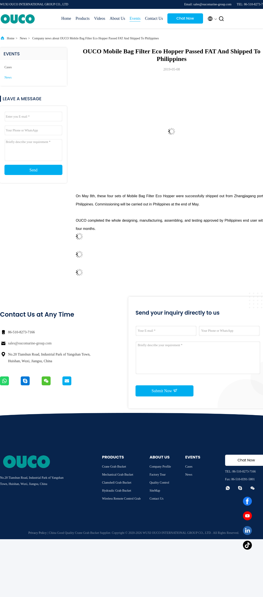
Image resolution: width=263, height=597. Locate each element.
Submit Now (164, 390)
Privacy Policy (37, 533)
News (23, 38)
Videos (99, 18)
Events (134, 18)
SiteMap (155, 490)
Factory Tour (158, 474)
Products (83, 18)
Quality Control (159, 482)
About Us (117, 18)
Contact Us (154, 18)
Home (66, 18)
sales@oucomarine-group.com (30, 343)
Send (33, 170)
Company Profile (160, 466)
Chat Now (185, 18)
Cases (8, 67)
